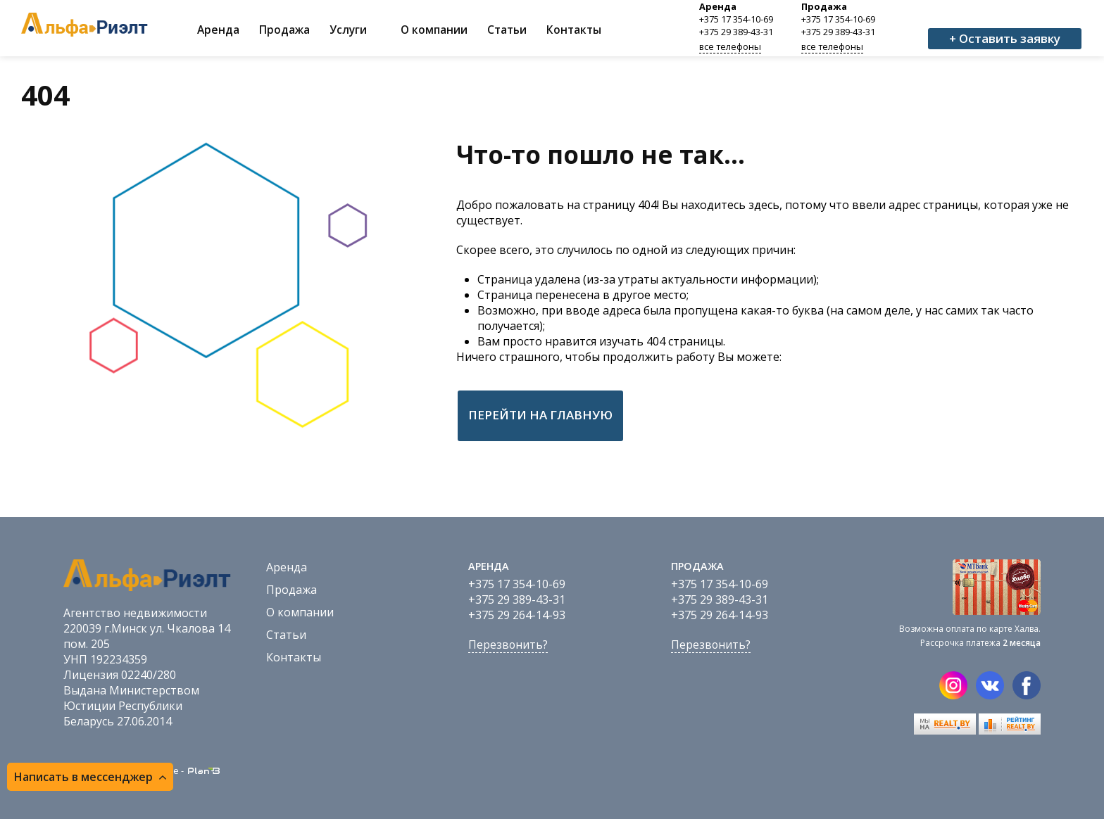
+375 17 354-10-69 (736, 19)
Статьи (507, 29)
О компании (434, 29)
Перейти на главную (540, 415)
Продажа (284, 29)
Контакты (573, 29)
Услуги (348, 29)
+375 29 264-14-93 (516, 615)
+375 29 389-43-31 (736, 31)
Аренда (218, 29)
